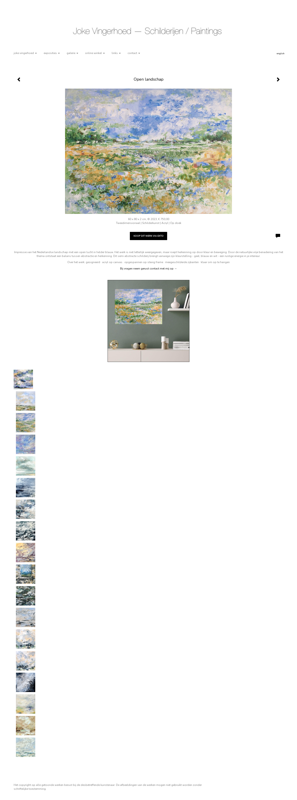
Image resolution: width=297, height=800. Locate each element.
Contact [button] (134, 53)
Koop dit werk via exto (148, 236)
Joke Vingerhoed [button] (25, 53)
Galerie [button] (72, 53)
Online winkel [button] (95, 53)
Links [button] (116, 53)
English (280, 53)
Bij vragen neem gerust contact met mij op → (148, 268)
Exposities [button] (52, 53)
